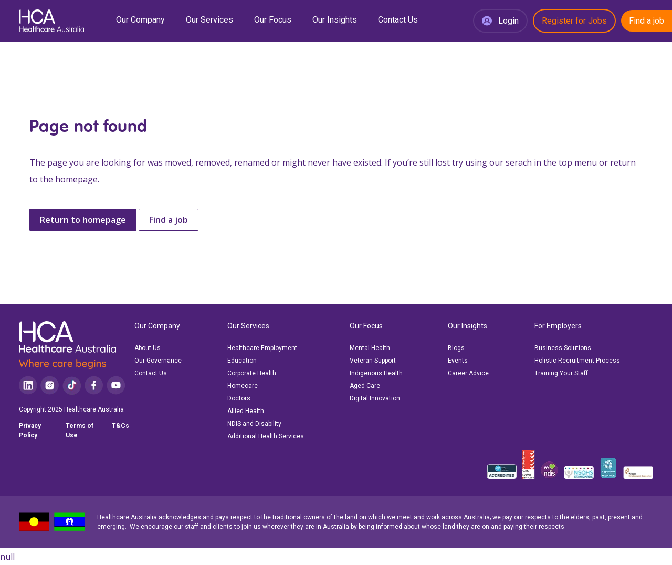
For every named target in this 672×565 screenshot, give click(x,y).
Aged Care (365, 385)
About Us (147, 348)
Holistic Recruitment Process (577, 360)
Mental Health (370, 348)
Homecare (242, 385)
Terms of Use (79, 430)
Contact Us (398, 20)
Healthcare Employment (262, 348)
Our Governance (158, 360)
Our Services (209, 20)
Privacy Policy (30, 430)
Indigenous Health (376, 373)
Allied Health (245, 411)
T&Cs (120, 425)
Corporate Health (251, 373)
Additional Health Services (265, 436)
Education (242, 360)
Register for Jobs (574, 21)
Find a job (646, 21)
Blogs (456, 348)
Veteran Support (373, 360)
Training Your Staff (561, 373)
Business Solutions (562, 348)
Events (458, 360)
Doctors (238, 398)
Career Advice (468, 373)
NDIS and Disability (254, 423)
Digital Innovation (375, 398)
